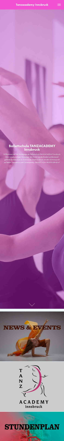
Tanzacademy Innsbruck (32, 5)
